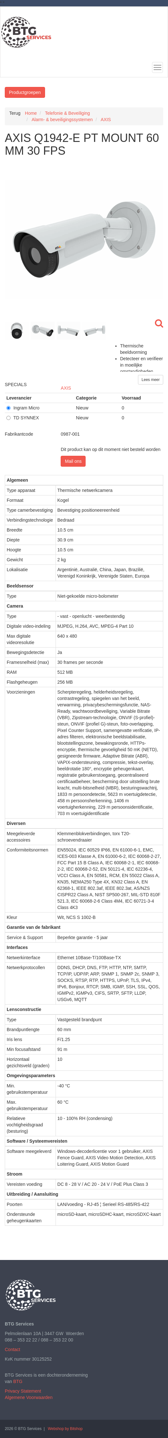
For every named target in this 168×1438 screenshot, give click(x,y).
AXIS (66, 388)
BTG (17, 1381)
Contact (12, 1349)
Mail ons (73, 461)
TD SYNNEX (22, 417)
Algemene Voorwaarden (28, 1397)
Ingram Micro (23, 407)
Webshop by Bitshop (65, 1428)
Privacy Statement (23, 1391)
